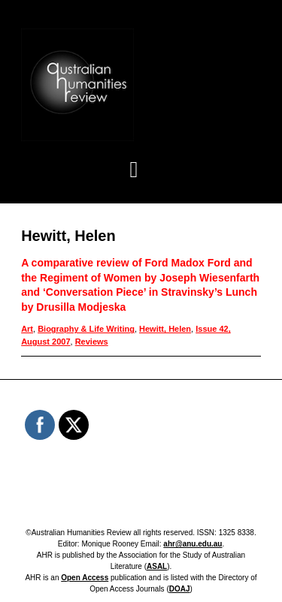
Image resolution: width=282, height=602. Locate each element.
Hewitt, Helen (165, 328)
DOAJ (179, 589)
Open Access (84, 577)
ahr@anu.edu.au (192, 544)
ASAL (157, 566)
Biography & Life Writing (86, 328)
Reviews (91, 341)
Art (27, 328)
